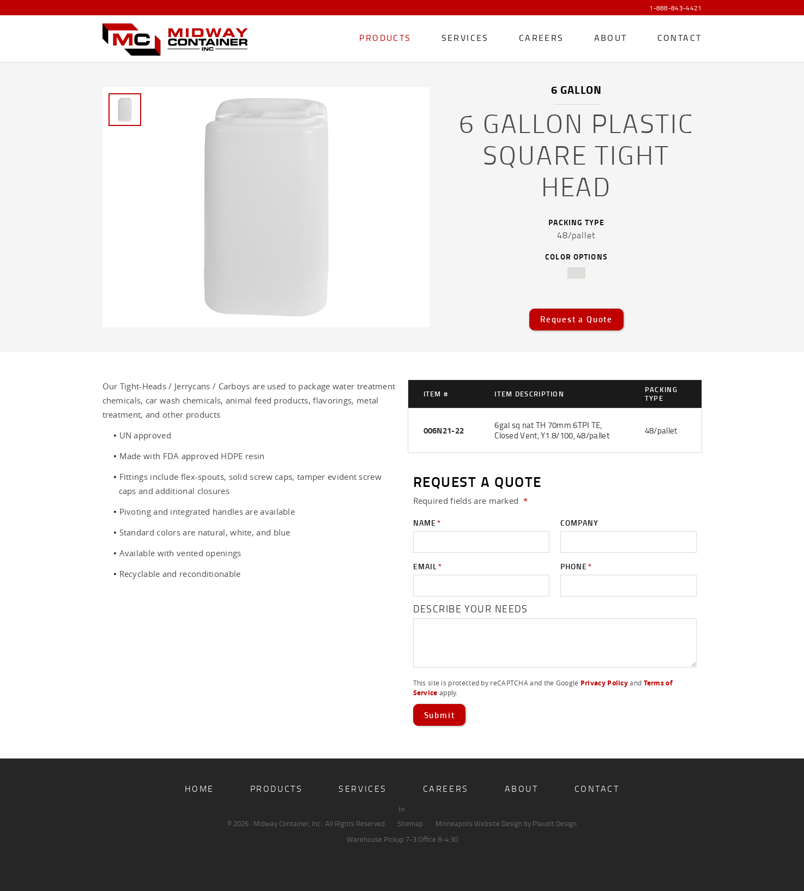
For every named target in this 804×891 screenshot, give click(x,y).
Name (427, 522)
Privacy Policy (604, 683)
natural (576, 273)
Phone (576, 566)
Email (427, 566)
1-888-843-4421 (675, 8)
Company (579, 522)
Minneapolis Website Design (479, 823)
